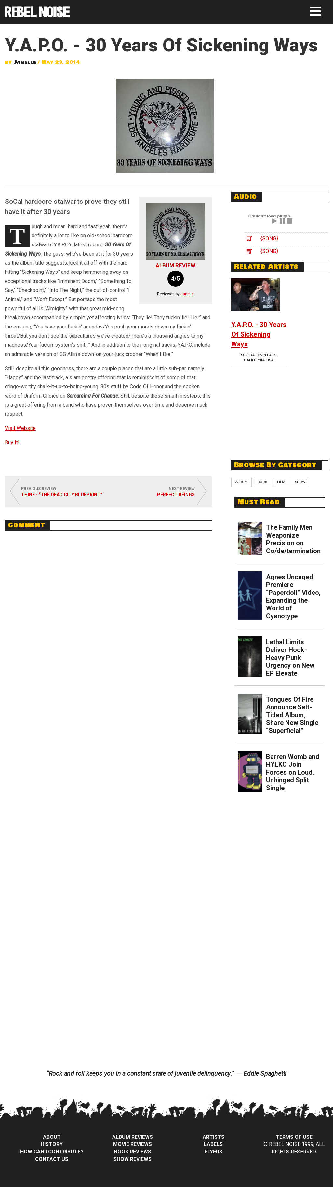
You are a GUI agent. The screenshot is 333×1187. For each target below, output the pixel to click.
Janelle (24, 62)
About (52, 1137)
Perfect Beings (176, 494)
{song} (269, 238)
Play (274, 221)
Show (300, 482)
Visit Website (20, 428)
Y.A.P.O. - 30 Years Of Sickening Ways (258, 334)
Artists (213, 1137)
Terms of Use (294, 1137)
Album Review (175, 265)
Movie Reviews (132, 1144)
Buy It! (12, 443)
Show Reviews (132, 1159)
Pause (282, 221)
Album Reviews (132, 1137)
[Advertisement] (280, 407)
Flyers (213, 1152)
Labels (213, 1144)
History (52, 1144)
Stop (289, 221)
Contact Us (51, 1159)
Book (262, 482)
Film (281, 482)
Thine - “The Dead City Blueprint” (61, 494)
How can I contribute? (52, 1152)
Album (241, 482)
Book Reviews (132, 1152)
